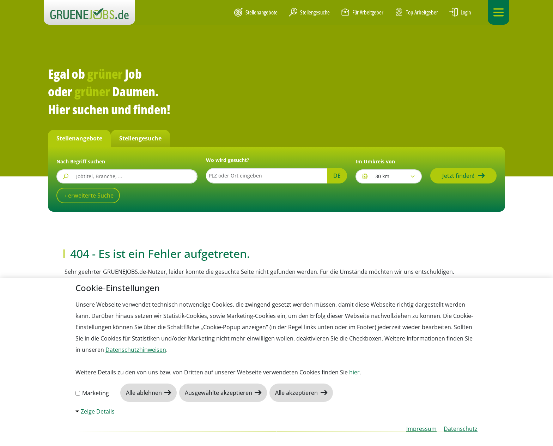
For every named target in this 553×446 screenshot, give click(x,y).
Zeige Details (98, 411)
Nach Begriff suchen (80, 161)
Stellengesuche (309, 12)
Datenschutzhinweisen (135, 350)
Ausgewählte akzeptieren (219, 393)
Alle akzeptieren (297, 393)
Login (460, 12)
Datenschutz (461, 429)
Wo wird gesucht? (227, 160)
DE (337, 176)
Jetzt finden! (458, 176)
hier (354, 372)
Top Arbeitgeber (416, 12)
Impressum (421, 429)
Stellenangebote (256, 12)
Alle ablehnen (144, 393)
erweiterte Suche (90, 195)
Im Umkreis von (375, 161)
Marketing (92, 393)
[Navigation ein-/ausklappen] (498, 12)
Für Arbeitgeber (362, 12)
